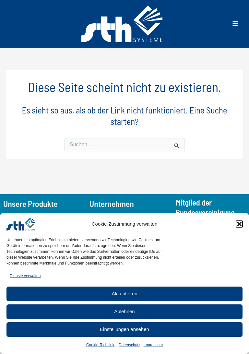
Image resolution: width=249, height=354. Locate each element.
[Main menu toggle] (235, 24)
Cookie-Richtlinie (100, 345)
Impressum (153, 345)
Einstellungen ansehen (124, 329)
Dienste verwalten (25, 276)
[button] (239, 224)
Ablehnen (124, 311)
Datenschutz (129, 345)
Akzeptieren (124, 293)
